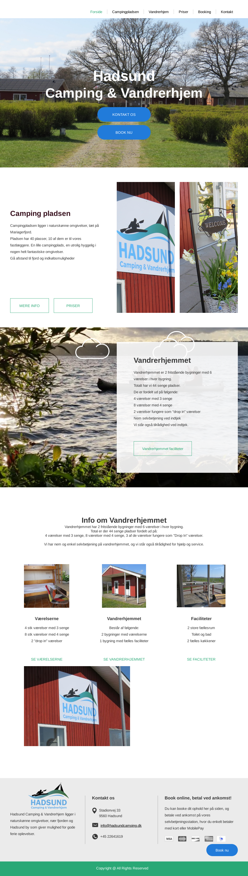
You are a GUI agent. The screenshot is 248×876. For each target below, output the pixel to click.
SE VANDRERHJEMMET (124, 659)
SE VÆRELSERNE (46, 659)
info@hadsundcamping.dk (121, 825)
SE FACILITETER (201, 659)
